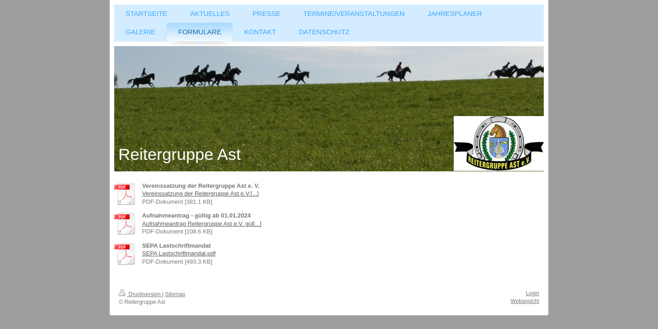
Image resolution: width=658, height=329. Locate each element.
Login (532, 293)
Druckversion (140, 294)
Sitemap (175, 294)
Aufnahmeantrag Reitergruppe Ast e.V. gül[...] (201, 223)
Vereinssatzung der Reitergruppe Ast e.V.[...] (200, 193)
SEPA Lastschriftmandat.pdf (179, 253)
